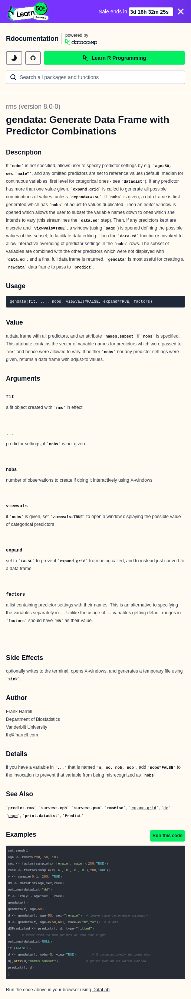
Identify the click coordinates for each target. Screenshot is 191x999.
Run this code (167, 835)
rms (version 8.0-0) (33, 106)
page (12, 816)
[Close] (180, 11)
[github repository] (33, 58)
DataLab (100, 989)
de (166, 808)
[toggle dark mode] (14, 58)
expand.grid (143, 808)
